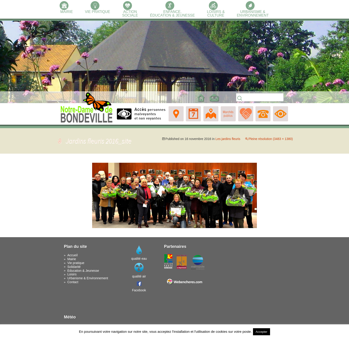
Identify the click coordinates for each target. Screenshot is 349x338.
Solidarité (74, 267)
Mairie (71, 259)
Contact (72, 282)
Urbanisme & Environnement (87, 278)
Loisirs (71, 274)
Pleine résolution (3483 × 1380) (270, 139)
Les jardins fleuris (227, 139)
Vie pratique (75, 263)
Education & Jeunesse (83, 270)
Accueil (72, 255)
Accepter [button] (261, 331)
